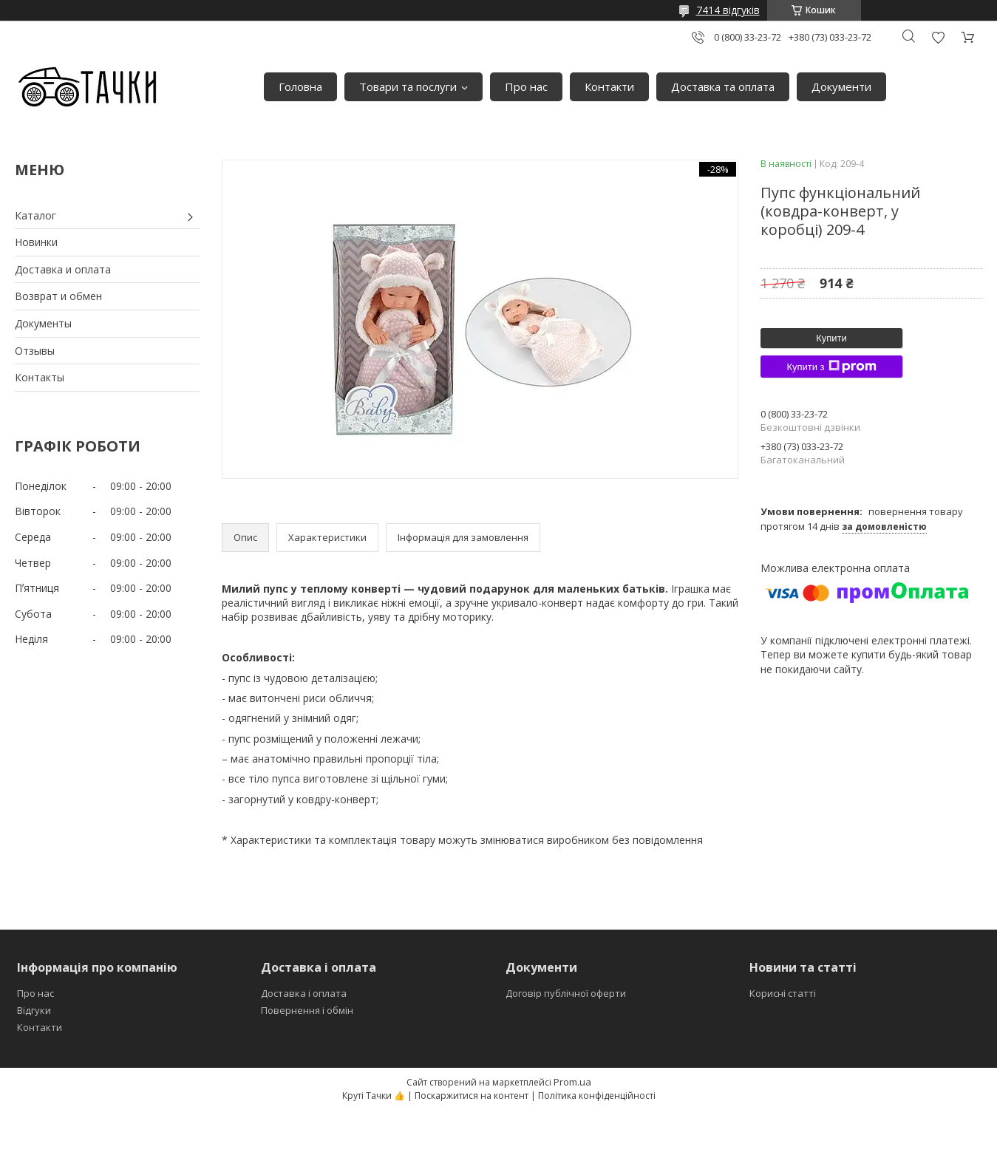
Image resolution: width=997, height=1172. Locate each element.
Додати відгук (938, 37)
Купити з (831, 366)
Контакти (609, 86)
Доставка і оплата (304, 993)
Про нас (526, 86)
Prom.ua (572, 1081)
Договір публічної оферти (566, 993)
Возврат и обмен (58, 296)
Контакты (39, 377)
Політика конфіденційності (597, 1095)
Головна (300, 86)
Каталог (35, 215)
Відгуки (34, 1010)
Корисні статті (782, 993)
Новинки (36, 242)
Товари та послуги (408, 86)
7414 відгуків (728, 10)
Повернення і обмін (307, 1010)
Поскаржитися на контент (471, 1095)
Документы (43, 323)
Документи (841, 86)
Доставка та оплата (723, 86)
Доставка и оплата (63, 269)
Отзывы (35, 351)
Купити (831, 338)
